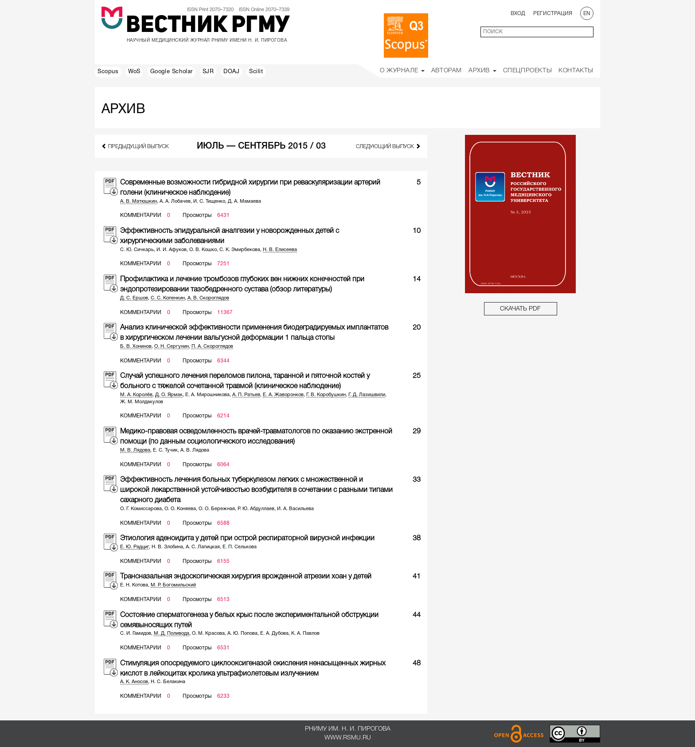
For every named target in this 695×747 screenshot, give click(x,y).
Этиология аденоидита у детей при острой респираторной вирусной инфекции (247, 538)
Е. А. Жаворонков (283, 395)
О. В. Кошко (203, 250)
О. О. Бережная (217, 509)
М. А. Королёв (136, 395)
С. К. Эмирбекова (239, 250)
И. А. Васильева (295, 509)
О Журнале (402, 71)
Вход (518, 13)
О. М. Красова (208, 633)
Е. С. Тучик (165, 450)
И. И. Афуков (171, 250)
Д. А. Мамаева (244, 201)
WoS (134, 72)
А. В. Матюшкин (138, 201)
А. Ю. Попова (242, 633)
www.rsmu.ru (347, 738)
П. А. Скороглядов (212, 346)
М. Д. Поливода (171, 633)
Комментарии (140, 215)
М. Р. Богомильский (173, 585)
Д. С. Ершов (134, 298)
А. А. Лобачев (175, 201)
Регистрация (552, 13)
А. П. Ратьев (246, 395)
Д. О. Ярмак (169, 395)
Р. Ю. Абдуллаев (256, 509)
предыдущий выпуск (135, 146)
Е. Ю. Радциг (134, 547)
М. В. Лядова (135, 450)
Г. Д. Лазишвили (366, 395)
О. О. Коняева (180, 509)
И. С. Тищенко (209, 201)
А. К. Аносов (134, 682)
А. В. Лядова (194, 450)
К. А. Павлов (305, 633)
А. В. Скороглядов (208, 298)
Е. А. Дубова (274, 633)
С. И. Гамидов (135, 633)
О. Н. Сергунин (171, 346)
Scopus (108, 72)
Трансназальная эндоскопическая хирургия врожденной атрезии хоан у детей (245, 577)
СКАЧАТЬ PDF (520, 309)
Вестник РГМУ (207, 26)
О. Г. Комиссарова (141, 509)
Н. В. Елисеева (280, 250)
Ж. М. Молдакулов (141, 402)
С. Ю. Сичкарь (137, 250)
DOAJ (231, 72)
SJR (208, 72)
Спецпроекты (527, 71)
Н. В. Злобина (167, 547)
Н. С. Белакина (168, 682)
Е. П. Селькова (240, 547)
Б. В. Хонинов (136, 346)
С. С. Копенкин (168, 298)
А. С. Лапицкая (203, 547)
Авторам (446, 71)
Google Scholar (171, 72)
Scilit (256, 72)
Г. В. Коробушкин (326, 395)
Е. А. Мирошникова (207, 395)
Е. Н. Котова (134, 585)
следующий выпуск (388, 146)
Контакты (575, 71)
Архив (482, 71)
